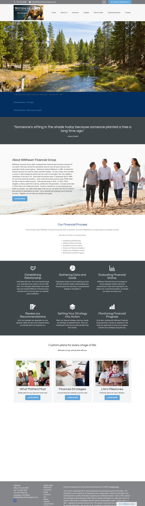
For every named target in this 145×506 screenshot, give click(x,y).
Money (46, 499)
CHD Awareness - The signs (24, 102)
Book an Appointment (120, 2)
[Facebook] (104, 2)
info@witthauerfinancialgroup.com (42, 2)
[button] (54, 12)
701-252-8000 (20, 2)
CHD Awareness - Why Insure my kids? (28, 110)
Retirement (47, 487)
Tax (45, 497)
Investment (47, 490)
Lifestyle (47, 501)
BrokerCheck (114, 487)
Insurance (47, 494)
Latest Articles (49, 504)
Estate (46, 492)
